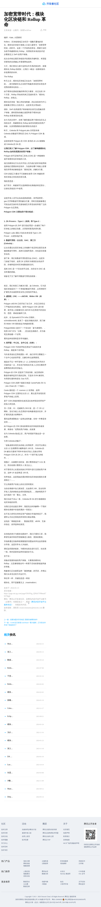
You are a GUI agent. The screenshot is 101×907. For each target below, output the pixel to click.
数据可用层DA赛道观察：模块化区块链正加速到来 (10, 660)
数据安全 (26, 882)
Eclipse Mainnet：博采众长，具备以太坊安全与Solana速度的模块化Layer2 (10, 716)
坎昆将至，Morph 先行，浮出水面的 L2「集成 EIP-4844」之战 (10, 773)
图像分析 (45, 874)
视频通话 (26, 874)
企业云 (62, 871)
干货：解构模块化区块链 (10, 676)
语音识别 (26, 876)
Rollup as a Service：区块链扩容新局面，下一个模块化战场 (10, 668)
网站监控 (82, 884)
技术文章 (4, 829)
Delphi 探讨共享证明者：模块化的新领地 (10, 797)
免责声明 (66, 833)
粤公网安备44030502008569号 (75, 899)
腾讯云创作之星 (48, 836)
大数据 (44, 884)
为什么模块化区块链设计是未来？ (10, 732)
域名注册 (26, 861)
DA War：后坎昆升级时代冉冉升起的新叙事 (10, 757)
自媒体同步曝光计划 (29, 829)
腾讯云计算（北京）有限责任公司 (37, 902)
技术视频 (4, 840)
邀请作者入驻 (26, 833)
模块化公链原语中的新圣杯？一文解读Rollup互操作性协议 (10, 692)
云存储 (81, 863)
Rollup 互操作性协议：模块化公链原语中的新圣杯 (10, 684)
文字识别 (82, 882)
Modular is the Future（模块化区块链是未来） (10, 644)
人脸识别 (26, 871)
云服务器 (45, 861)
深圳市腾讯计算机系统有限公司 (26, 899)
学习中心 (4, 843)
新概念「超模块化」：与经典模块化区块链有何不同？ (10, 700)
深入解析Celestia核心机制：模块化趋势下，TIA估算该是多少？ (10, 748)
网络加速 (26, 863)
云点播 (25, 884)
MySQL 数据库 (65, 874)
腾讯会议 (45, 871)
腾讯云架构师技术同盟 (50, 833)
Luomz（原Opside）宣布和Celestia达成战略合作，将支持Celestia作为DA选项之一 (10, 765)
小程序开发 (64, 884)
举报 (43, 30)
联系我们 (66, 836)
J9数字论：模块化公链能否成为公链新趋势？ (10, 781)
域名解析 (63, 863)
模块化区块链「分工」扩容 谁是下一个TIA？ (10, 740)
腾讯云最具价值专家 (50, 829)
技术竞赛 (25, 840)
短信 (61, 882)
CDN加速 (82, 871)
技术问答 (4, 833)
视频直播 (26, 866)
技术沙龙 (4, 836)
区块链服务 (64, 861)
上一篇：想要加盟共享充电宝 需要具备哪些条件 (20, 620)
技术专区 (4, 850)
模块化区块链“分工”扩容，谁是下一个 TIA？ (10, 724)
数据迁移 (26, 886)
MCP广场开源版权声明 (71, 843)
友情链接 (66, 840)
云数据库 (45, 863)
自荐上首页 (26, 836)
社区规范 (66, 829)
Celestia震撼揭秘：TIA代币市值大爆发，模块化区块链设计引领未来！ (10, 708)
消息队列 (82, 861)
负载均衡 (45, 882)
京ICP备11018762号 (69, 902)
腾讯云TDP (46, 840)
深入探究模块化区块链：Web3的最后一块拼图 (10, 652)
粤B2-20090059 (57, 899)
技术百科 (4, 847)
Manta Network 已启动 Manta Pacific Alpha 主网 (10, 789)
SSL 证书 (82, 874)
